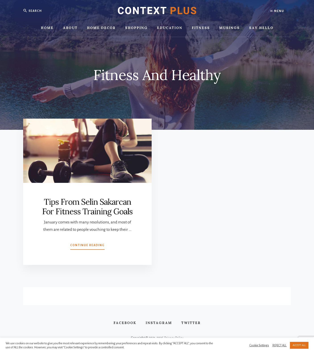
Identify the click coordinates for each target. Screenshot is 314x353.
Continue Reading (87, 246)
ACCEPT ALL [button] (299, 345)
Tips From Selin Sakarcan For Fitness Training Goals (87, 207)
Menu (277, 11)
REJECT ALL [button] (279, 345)
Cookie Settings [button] (259, 345)
